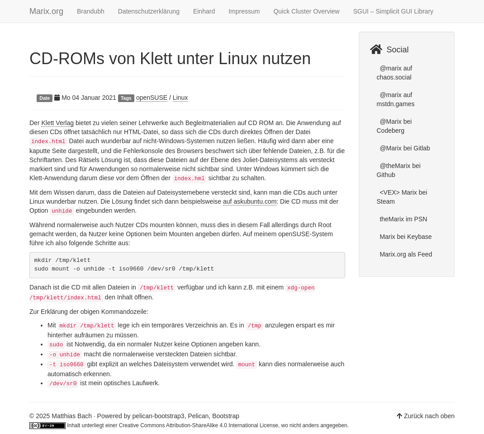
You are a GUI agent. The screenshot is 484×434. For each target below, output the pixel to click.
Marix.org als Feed (405, 254)
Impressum (244, 11)
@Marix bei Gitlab (404, 148)
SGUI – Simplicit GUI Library (393, 11)
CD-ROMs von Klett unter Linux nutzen (170, 58)
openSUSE (151, 97)
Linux (180, 97)
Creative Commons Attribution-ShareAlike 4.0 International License (198, 425)
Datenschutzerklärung (149, 11)
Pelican (198, 416)
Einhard (204, 11)
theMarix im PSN (402, 219)
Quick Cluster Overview (306, 11)
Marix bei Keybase (405, 236)
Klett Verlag (57, 122)
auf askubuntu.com (249, 201)
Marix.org (46, 11)
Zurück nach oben (429, 416)
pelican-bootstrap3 (158, 416)
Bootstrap (225, 416)
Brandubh (90, 11)
